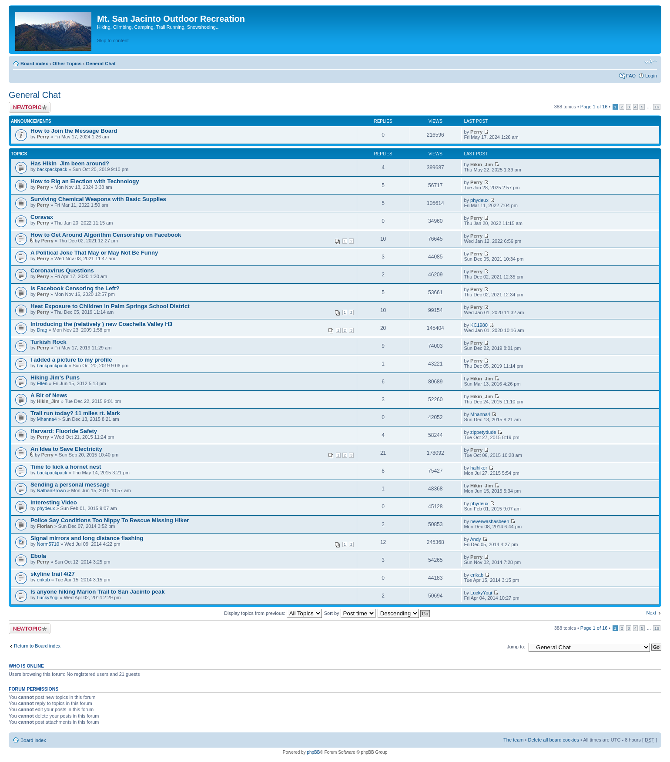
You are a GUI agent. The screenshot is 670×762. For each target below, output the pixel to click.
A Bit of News (48, 395)
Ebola (38, 556)
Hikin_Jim (481, 164)
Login (651, 75)
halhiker (478, 467)
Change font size (650, 62)
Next (651, 612)
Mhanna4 (47, 419)
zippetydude (483, 432)
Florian (45, 526)
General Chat (100, 63)
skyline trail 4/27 (52, 574)
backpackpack (52, 169)
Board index (34, 63)
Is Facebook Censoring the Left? (74, 288)
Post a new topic (29, 107)
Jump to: (516, 646)
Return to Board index (37, 645)
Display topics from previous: (273, 613)
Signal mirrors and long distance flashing (86, 538)
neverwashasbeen (489, 521)
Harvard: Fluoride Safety (63, 431)
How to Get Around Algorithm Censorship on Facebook (105, 235)
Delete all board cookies (553, 739)
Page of (593, 106)
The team (513, 739)
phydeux (479, 200)
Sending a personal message (70, 484)
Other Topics (66, 63)
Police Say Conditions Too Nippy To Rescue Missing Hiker (109, 520)
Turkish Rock (48, 342)
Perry (43, 136)
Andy (475, 539)
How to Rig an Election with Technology (84, 181)
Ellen (42, 383)
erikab (43, 579)
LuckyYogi (48, 597)
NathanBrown (51, 490)
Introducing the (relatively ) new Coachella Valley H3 (101, 324)
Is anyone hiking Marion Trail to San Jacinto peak (97, 591)
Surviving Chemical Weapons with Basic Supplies (98, 199)
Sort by (349, 613)
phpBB (313, 752)
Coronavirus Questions (62, 270)
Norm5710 (48, 544)
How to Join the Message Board (73, 131)
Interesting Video (53, 502)
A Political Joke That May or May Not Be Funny (94, 252)
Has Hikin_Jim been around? (69, 163)
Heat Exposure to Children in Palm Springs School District (110, 306)
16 (656, 106)
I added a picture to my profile (71, 359)
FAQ (631, 75)
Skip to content (113, 40)
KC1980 (479, 325)
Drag (42, 329)
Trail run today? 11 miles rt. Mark (75, 413)
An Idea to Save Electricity (66, 449)
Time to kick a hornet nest (65, 466)
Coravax (41, 217)
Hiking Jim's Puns (55, 377)
